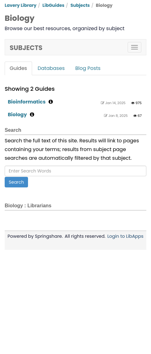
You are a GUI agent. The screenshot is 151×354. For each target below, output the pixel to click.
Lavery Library (20, 5)
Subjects (80, 5)
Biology (17, 114)
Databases (51, 68)
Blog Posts (88, 68)
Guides (18, 68)
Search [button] (16, 182)
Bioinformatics (26, 101)
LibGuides (53, 5)
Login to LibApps (125, 236)
